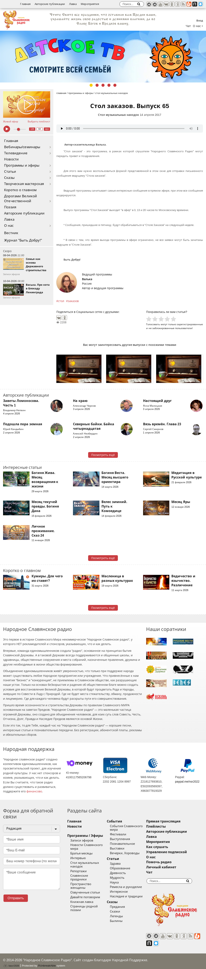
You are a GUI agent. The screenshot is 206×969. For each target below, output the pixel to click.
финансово (34, 791)
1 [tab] (91, 85)
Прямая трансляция (169, 821)
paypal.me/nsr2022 (187, 781)
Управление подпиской (172, 852)
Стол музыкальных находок (118, 114)
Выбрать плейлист (39, 121)
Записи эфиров (81, 840)
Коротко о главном (20, 190)
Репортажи (78, 871)
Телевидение (15, 153)
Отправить (16, 898)
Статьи (10, 172)
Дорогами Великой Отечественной (20, 198)
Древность (121, 873)
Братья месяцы (81, 853)
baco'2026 (11, 961)
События (117, 821)
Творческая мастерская (24, 184)
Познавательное (125, 843)
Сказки (118, 911)
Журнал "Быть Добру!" (23, 240)
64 (40, 129)
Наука (117, 882)
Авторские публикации (50, 4)
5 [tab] (114, 85)
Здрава (118, 863)
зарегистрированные (190, 324)
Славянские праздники (87, 875)
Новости (11, 159)
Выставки (120, 848)
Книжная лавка (81, 894)
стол (61, 301)
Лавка (73, 4)
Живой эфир (10, 121)
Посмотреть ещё (103, 455)
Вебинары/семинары (22, 147)
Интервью (78, 858)
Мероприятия (90, 4)
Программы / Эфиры (85, 835)
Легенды (119, 916)
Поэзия (10, 207)
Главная (25, 4)
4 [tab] (108, 85)
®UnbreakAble (47, 961)
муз (47, 129)
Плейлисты (162, 826)
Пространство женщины (88, 880)
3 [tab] (103, 85)
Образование (123, 868)
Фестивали (121, 834)
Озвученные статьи (85, 885)
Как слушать (163, 847)
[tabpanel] (103, 56)
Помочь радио (165, 862)
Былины (119, 921)
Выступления (123, 839)
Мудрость (120, 877)
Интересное (122, 891)
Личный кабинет (167, 867)
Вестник (11, 233)
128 (32, 129)
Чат (188, 26)
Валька (87, 279)
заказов (73, 301)
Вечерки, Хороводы (128, 853)
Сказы (9, 178)
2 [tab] (97, 85)
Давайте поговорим (85, 889)
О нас (9, 226)
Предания (120, 906)
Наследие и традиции (129, 896)
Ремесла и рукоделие (129, 887)
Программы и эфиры (21, 165)
